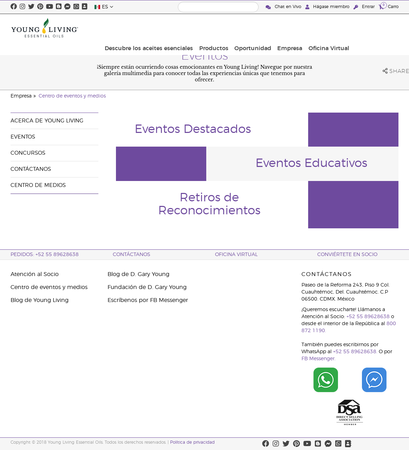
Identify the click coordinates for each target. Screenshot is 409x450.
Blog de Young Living (40, 300)
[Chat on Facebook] (374, 380)
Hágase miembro (328, 7)
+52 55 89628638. (355, 351)
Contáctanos (31, 169)
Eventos (23, 137)
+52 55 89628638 (368, 316)
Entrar (364, 7)
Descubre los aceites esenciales (204, 28)
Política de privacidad (192, 442)
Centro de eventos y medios (72, 96)
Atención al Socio (35, 274)
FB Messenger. (318, 358)
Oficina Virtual (376, 28)
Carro (388, 6)
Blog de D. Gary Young (138, 274)
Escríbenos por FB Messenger (148, 300)
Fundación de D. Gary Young (147, 287)
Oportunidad (303, 28)
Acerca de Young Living (47, 120)
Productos (266, 28)
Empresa (338, 28)
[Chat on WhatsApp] (325, 380)
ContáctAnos (131, 254)
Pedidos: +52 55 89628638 (45, 254)
